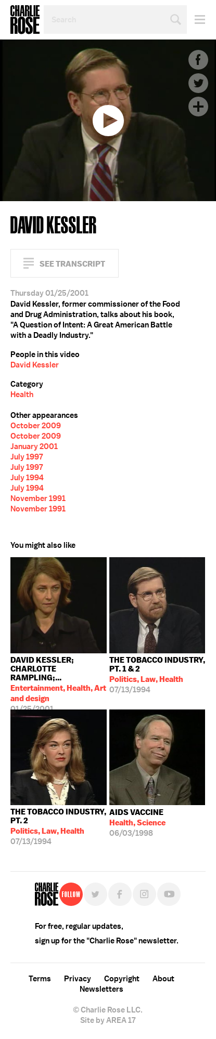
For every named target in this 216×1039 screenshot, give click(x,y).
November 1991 (38, 498)
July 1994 (27, 477)
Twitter (198, 83)
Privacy (77, 979)
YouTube (169, 894)
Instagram (144, 894)
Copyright (121, 979)
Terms (40, 979)
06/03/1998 (137, 822)
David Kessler (34, 365)
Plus (198, 106)
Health (21, 394)
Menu (196, 19)
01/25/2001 (58, 682)
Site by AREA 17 (107, 1020)
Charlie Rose (25, 19)
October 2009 (35, 425)
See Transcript (72, 264)
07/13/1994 (157, 675)
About (163, 979)
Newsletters (101, 989)
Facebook (198, 60)
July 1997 (26, 457)
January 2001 (34, 446)
